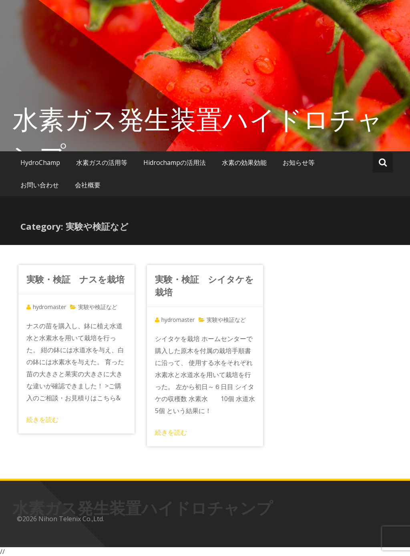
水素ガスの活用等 (101, 162)
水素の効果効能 (244, 162)
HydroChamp (40, 162)
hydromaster (49, 307)
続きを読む (42, 419)
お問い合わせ (39, 185)
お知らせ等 (299, 162)
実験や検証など (97, 307)
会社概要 (87, 185)
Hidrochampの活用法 (174, 162)
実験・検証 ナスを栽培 (75, 279)
